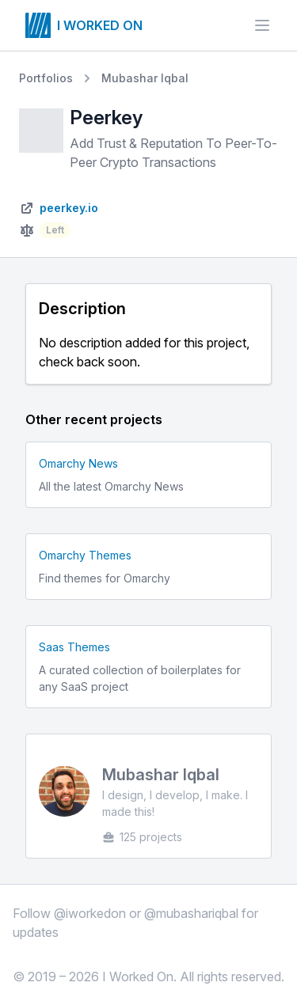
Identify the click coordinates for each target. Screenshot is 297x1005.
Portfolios (46, 78)
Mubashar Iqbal (144, 78)
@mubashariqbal (191, 913)
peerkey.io (69, 207)
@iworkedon (90, 913)
